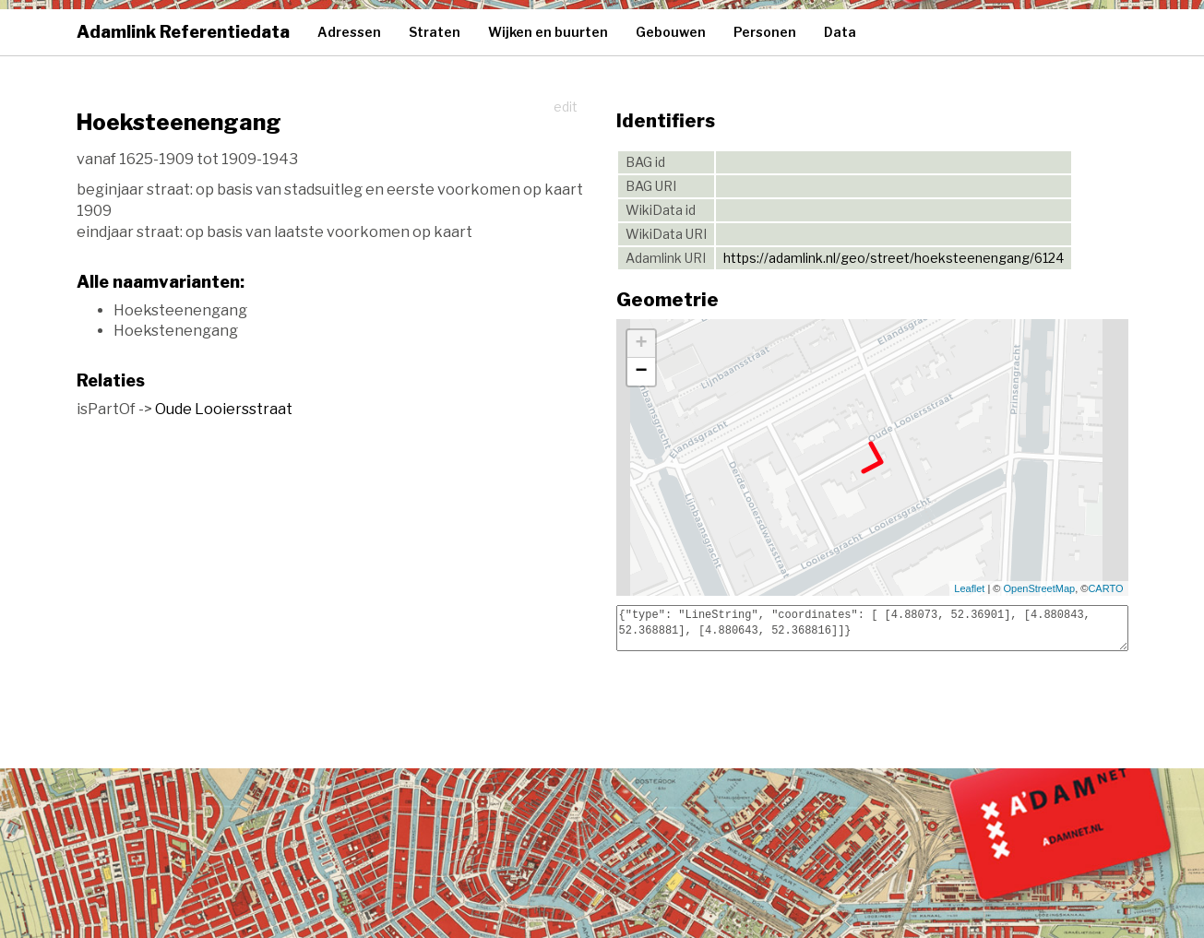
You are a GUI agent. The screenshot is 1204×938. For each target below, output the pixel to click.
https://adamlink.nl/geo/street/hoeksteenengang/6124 (893, 258)
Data (840, 32)
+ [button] (641, 344)
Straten (434, 32)
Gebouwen (671, 32)
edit (566, 106)
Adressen (349, 32)
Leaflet (969, 588)
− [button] (641, 372)
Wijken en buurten (548, 32)
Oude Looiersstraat (223, 409)
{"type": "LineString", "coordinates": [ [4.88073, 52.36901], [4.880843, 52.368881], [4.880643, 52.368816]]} (872, 628)
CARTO (1105, 588)
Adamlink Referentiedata (183, 32)
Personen (764, 32)
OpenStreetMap (1040, 588)
